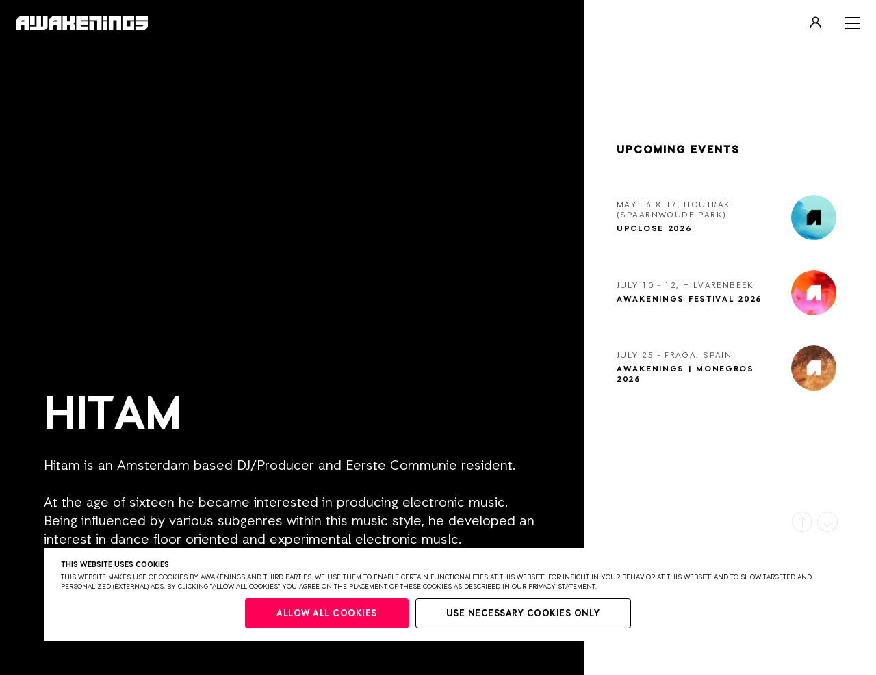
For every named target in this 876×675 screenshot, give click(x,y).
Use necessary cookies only (523, 613)
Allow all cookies (326, 613)
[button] (802, 522)
